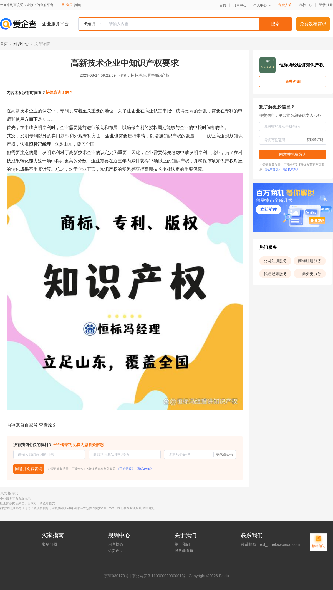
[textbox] (198, 24)
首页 (223, 5)
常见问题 (49, 544)
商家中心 (305, 5)
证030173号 (118, 576)
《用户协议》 (126, 468)
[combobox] (185, 24)
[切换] (77, 5)
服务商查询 (184, 550)
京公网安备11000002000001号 (158, 576)
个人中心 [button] (262, 5)
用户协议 (115, 544)
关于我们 (182, 544)
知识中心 (21, 44)
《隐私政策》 (144, 468)
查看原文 (48, 425)
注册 (329, 5)
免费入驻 (285, 5)
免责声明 (115, 550)
